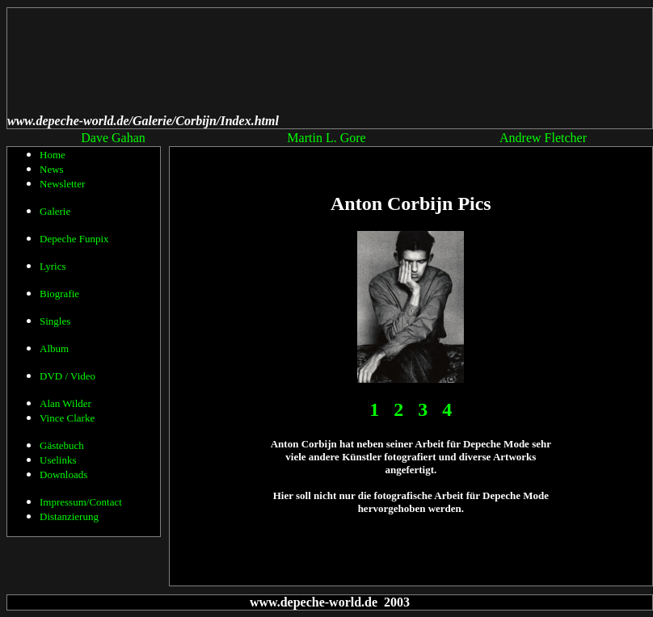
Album (54, 348)
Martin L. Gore (326, 138)
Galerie (55, 211)
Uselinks (58, 460)
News (52, 169)
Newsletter (62, 184)
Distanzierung (69, 516)
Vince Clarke (67, 418)
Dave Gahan (113, 138)
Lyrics (53, 266)
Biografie (59, 294)
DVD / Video (67, 376)
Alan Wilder (65, 403)
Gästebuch (62, 445)
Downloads (63, 474)
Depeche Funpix (74, 239)
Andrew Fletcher (543, 138)
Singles (55, 321)
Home (52, 155)
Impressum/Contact (81, 502)
